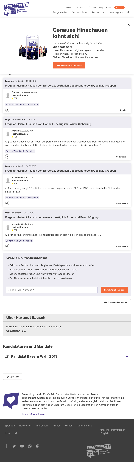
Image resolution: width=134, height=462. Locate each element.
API (16, 433)
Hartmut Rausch (20, 95)
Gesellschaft (32, 104)
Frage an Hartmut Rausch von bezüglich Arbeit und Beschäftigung (52, 217)
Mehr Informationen (33, 414)
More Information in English (112, 431)
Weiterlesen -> (122, 157)
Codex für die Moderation (79, 404)
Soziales (30, 151)
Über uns (92, 7)
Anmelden (70, 7)
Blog (101, 7)
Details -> (124, 110)
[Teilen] (7, 110)
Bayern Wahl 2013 (15, 104)
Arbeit (29, 240)
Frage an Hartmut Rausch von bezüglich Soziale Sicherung (48, 124)
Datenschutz (84, 425)
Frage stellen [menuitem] (60, 12)
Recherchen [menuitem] (98, 12)
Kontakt (109, 7)
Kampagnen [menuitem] (116, 12)
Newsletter (81, 7)
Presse (57, 425)
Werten (36, 408)
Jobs (7, 433)
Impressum (42, 425)
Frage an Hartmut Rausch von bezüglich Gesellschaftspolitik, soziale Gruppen (60, 85)
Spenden (119, 7)
